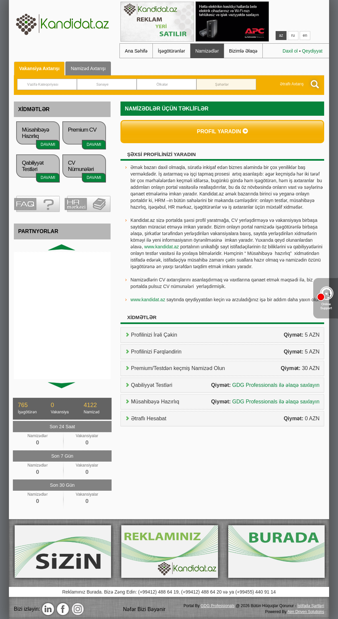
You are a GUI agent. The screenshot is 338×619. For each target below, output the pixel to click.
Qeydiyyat (312, 51)
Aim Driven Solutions (305, 611)
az (281, 35)
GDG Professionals (218, 605)
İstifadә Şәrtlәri (310, 605)
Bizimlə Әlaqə (243, 51)
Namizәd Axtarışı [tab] (88, 68)
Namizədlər (207, 51)
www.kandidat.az (161, 246)
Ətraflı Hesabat (224, 419)
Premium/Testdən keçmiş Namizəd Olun (224, 368)
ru (293, 35)
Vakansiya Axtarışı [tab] (39, 68)
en (305, 35)
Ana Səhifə (136, 51)
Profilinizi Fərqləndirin (224, 352)
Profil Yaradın (222, 131)
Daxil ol (290, 51)
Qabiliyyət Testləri (224, 385)
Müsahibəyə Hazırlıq (224, 402)
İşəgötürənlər (171, 51)
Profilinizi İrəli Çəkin (224, 335)
